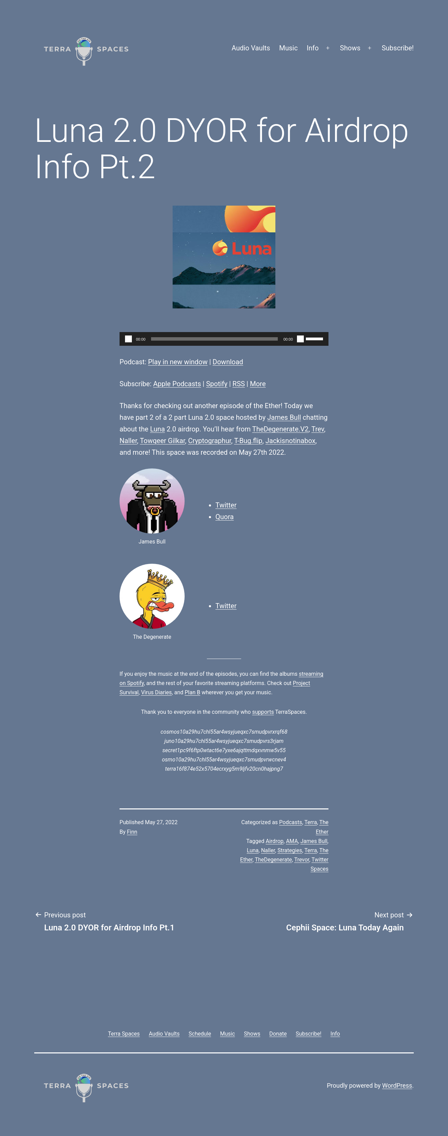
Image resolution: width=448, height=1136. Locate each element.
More (258, 384)
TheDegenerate (273, 859)
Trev (317, 429)
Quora (224, 517)
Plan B (192, 692)
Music (288, 48)
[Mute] (300, 338)
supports (263, 712)
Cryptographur (209, 441)
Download (228, 362)
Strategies (289, 850)
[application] (224, 339)
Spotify (216, 384)
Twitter (226, 505)
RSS (239, 384)
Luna (157, 429)
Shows (350, 48)
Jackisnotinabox (290, 441)
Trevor (301, 859)
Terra (310, 822)
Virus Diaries (156, 692)
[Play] (128, 338)
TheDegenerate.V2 (280, 429)
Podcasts (290, 822)
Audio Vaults (251, 48)
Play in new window (178, 362)
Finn (132, 832)
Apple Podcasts (177, 384)
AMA (292, 841)
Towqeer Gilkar (162, 441)
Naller (128, 441)
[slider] (214, 339)
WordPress (397, 1085)
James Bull (284, 417)
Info (313, 48)
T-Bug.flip (248, 441)
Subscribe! (398, 48)
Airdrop (275, 841)
